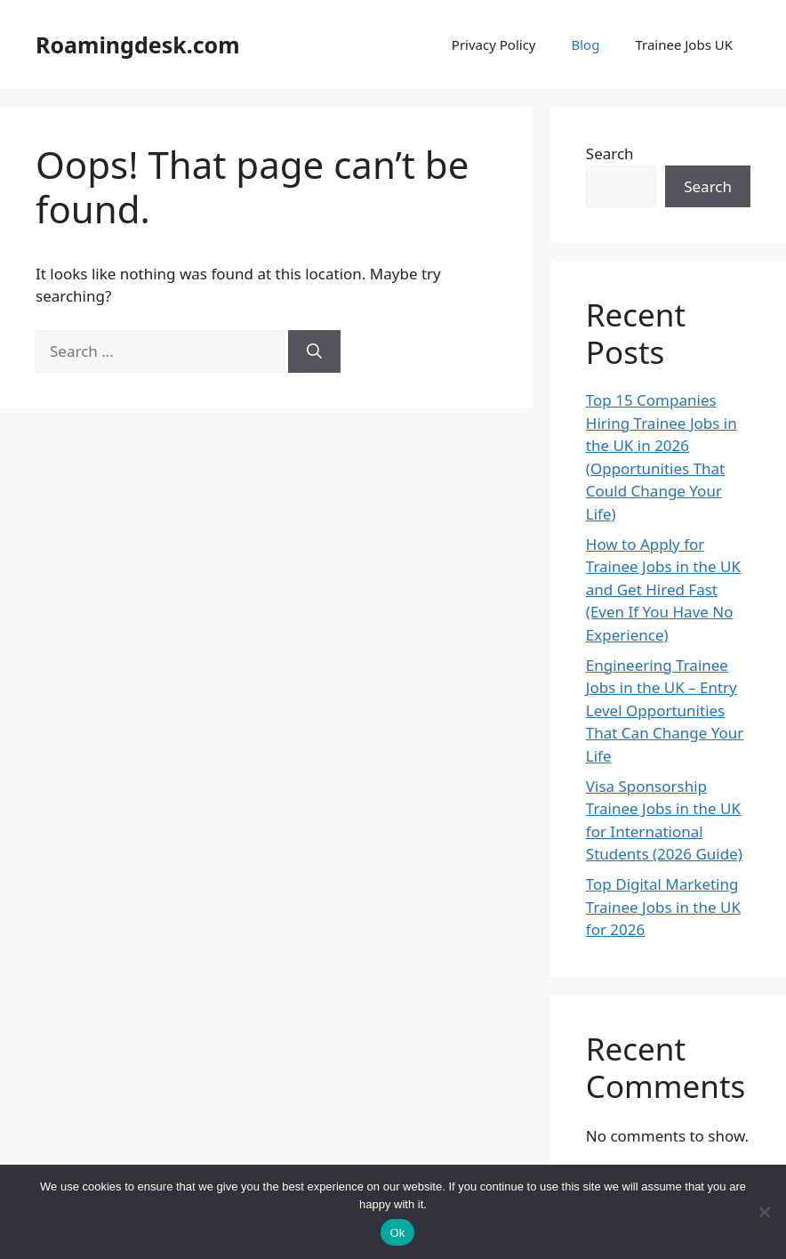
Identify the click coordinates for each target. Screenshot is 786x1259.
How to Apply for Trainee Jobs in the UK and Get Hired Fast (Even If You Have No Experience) (663, 589)
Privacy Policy (494, 44)
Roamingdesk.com (138, 44)
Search (610, 153)
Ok (397, 1232)
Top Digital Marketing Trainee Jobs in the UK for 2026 (663, 907)
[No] (764, 1212)
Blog (585, 44)
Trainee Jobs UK (684, 44)
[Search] (314, 351)
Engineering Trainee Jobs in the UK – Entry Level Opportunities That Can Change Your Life (665, 710)
